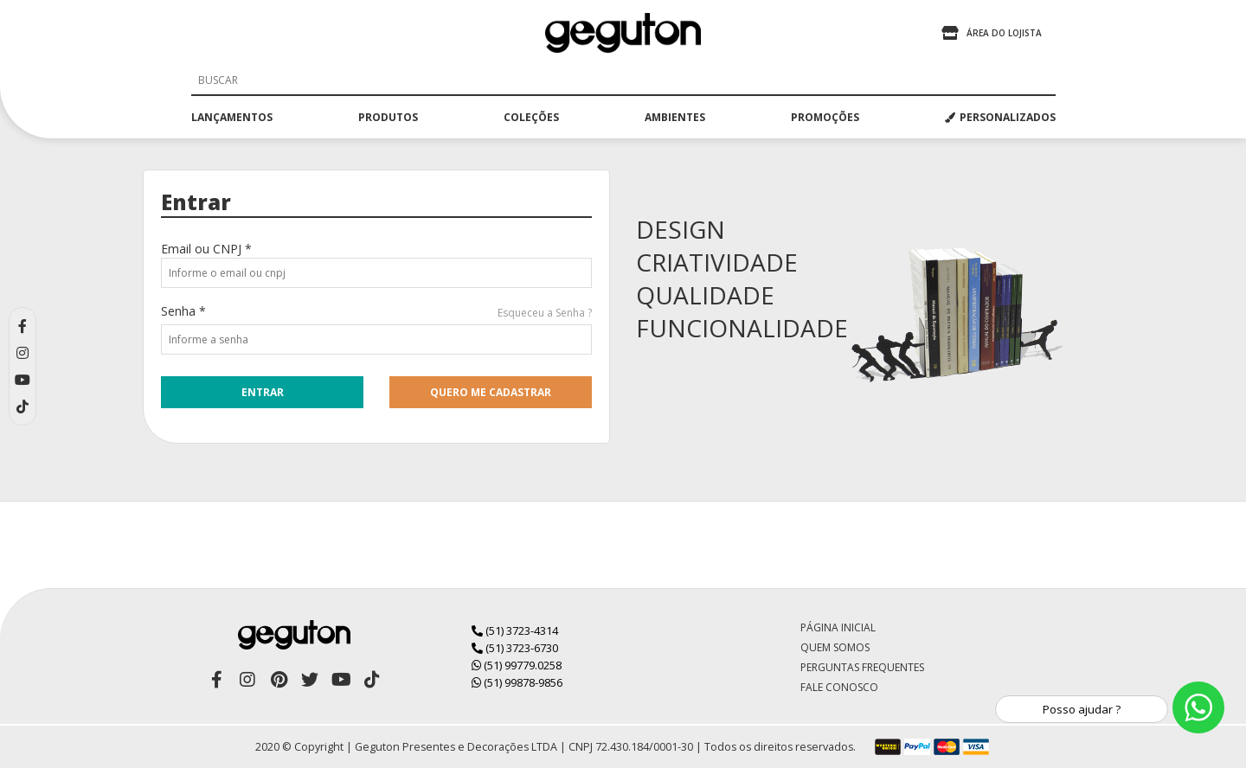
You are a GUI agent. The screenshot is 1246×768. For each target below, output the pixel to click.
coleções (531, 117)
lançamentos (232, 117)
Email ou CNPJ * (206, 248)
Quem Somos (835, 647)
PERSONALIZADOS (1000, 117)
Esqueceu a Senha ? (545, 312)
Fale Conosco (839, 687)
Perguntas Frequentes (862, 667)
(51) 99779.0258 (517, 665)
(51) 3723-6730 (515, 648)
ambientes (675, 117)
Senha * (183, 311)
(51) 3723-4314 (515, 630)
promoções (825, 117)
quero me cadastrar (490, 392)
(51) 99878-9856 (517, 682)
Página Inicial (838, 627)
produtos (388, 117)
